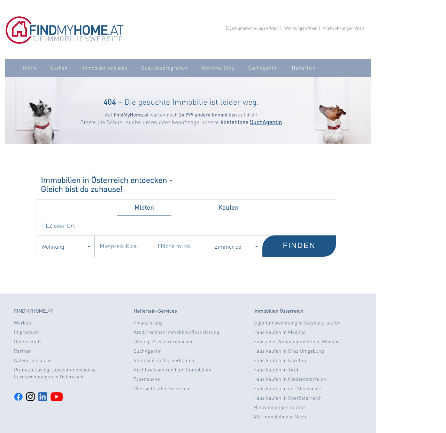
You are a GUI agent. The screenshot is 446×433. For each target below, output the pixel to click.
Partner (22, 351)
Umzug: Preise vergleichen (163, 341)
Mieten (144, 207)
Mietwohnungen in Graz (279, 407)
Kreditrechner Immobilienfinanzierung (176, 332)
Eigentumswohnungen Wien (251, 28)
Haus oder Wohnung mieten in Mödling (296, 341)
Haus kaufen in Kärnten (279, 360)
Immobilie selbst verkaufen (163, 360)
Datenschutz (28, 341)
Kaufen (228, 207)
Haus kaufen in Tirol (276, 370)
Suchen (59, 68)
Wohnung (65, 246)
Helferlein (304, 68)
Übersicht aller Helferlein (162, 388)
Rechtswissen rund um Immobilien (172, 370)
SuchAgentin (263, 68)
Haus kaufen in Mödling (279, 332)
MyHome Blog (217, 68)
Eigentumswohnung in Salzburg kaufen (297, 323)
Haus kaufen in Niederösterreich (289, 379)
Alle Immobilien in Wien (279, 417)
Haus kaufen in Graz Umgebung (288, 351)
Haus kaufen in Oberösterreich (287, 398)
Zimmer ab (236, 246)
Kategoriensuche (33, 360)
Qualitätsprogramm (164, 68)
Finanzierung (148, 323)
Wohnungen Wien (300, 28)
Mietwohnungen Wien (343, 28)
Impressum (26, 332)
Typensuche (146, 379)
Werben (22, 323)
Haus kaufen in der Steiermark (287, 388)
